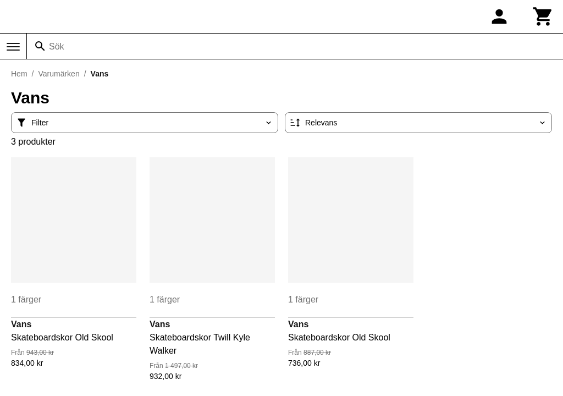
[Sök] (40, 46)
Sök (56, 46)
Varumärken (58, 73)
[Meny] (13, 47)
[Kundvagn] (543, 17)
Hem (19, 73)
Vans (21, 324)
